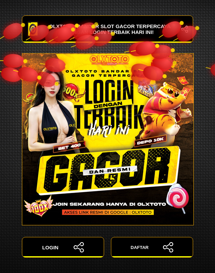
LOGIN (63, 247)
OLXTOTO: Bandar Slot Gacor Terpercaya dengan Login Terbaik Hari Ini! (107, 29)
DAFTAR (152, 247)
